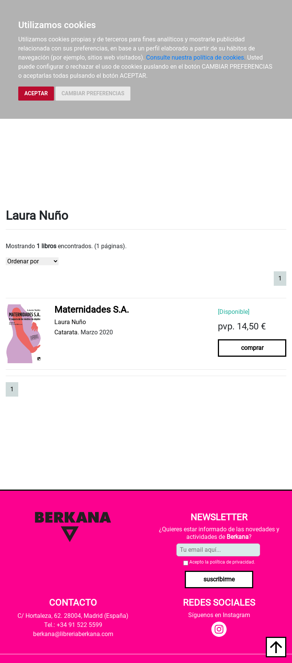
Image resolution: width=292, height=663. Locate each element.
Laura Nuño (70, 322)
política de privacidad (232, 562)
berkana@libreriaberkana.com (73, 634)
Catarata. (66, 332)
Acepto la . (222, 562)
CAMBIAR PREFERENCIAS (93, 93)
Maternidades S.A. (91, 309)
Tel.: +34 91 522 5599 (73, 624)
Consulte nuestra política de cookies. (196, 57)
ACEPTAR (36, 93)
